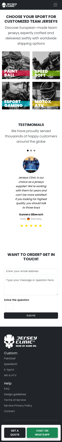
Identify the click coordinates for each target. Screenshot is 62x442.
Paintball (9, 358)
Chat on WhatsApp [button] (42, 433)
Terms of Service (15, 400)
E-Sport (9, 370)
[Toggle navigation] (55, 4)
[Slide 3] (34, 150)
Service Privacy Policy (18, 405)
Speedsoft (10, 364)
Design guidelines (15, 394)
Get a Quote (14, 433)
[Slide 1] (28, 150)
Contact (9, 411)
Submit (31, 315)
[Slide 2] (31, 150)
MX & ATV (10, 375)
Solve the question (16, 300)
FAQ (6, 389)
